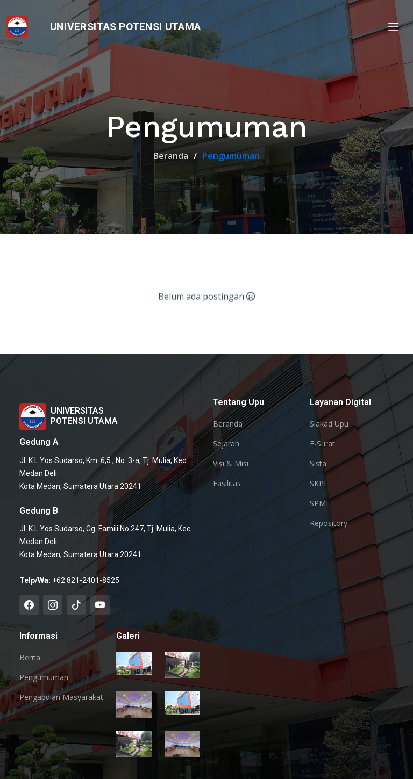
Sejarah (226, 444)
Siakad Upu (329, 424)
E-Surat (322, 444)
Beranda (170, 156)
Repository (328, 523)
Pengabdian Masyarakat (61, 697)
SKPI (318, 483)
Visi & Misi (230, 463)
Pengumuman (43, 677)
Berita (29, 657)
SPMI (319, 503)
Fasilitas (227, 483)
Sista (318, 463)
